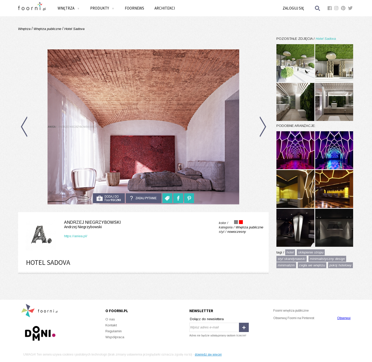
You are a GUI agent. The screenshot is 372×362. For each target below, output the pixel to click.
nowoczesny (236, 232)
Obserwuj (344, 318)
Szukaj (317, 8)
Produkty (102, 8)
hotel (290, 252)
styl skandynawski (291, 259)
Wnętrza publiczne (47, 29)
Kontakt (111, 325)
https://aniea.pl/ (75, 236)
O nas (110, 319)
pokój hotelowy (340, 265)
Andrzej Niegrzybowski (72, 224)
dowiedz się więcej (208, 354)
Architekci (164, 8)
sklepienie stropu (310, 252)
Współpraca (114, 337)
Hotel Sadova (73, 29)
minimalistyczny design (327, 259)
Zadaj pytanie (143, 198)
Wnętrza (69, 8)
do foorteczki (109, 198)
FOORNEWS (134, 8)
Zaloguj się (293, 8)
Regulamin (113, 331)
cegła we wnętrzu (312, 265)
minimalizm (286, 265)
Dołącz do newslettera (207, 319)
